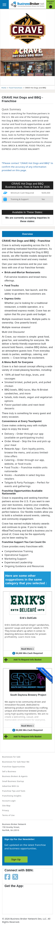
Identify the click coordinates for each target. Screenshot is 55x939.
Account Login (9, 800)
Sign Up (16, 859)
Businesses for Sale (11, 756)
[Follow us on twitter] (15, 876)
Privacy (5, 810)
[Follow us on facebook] (7, 876)
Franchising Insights (11, 795)
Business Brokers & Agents (15, 776)
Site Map (6, 805)
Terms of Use (8, 815)
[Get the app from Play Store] (38, 899)
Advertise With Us (10, 786)
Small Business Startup (13, 781)
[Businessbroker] (27, 4)
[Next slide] (50, 67)
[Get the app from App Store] (15, 899)
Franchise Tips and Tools (13, 791)
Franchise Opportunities (13, 766)
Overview (27, 234)
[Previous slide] (5, 67)
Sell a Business (9, 771)
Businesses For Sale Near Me (15, 761)
